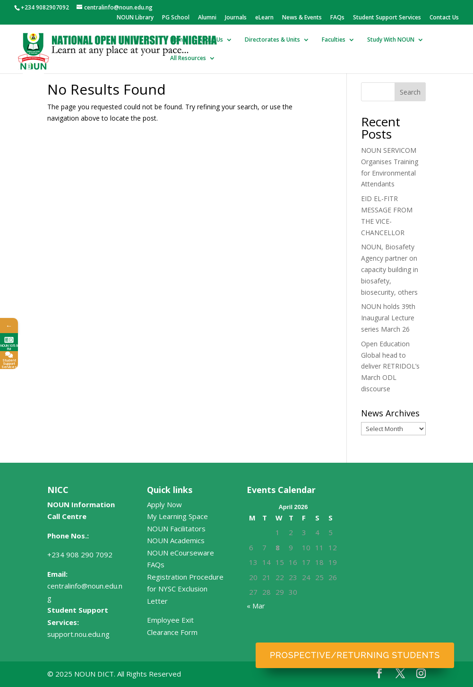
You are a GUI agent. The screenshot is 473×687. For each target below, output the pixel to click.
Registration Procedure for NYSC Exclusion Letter (185, 589)
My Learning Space (177, 516)
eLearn (264, 18)
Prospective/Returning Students (355, 655)
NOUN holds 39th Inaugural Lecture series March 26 (388, 318)
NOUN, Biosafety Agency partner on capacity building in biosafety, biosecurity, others (389, 269)
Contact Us (444, 18)
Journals (236, 18)
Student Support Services (387, 18)
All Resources (188, 58)
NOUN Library (135, 18)
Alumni (207, 18)
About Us (210, 40)
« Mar (256, 605)
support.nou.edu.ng (78, 634)
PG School (175, 18)
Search (410, 92)
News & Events (302, 18)
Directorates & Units (272, 40)
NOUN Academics (176, 540)
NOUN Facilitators (176, 528)
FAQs (337, 18)
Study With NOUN (390, 40)
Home (178, 40)
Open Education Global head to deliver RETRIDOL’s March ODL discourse (390, 366)
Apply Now (164, 504)
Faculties (333, 40)
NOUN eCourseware (180, 552)
